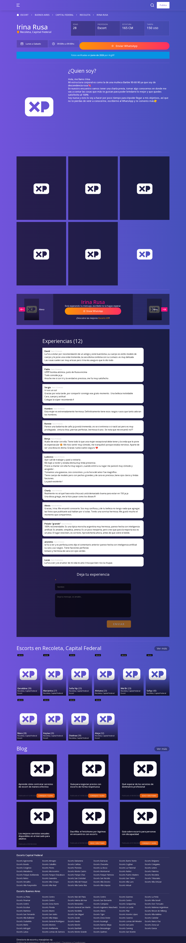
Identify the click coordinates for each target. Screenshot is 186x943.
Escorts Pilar (124, 905)
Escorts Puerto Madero (129, 869)
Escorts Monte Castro (77, 865)
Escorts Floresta (74, 862)
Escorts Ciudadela (24, 915)
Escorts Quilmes (100, 926)
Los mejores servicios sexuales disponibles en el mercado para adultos (40, 829)
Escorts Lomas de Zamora (53, 926)
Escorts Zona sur (152, 919)
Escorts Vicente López (128, 908)
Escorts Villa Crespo (50, 876)
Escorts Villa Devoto (102, 876)
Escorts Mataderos (24, 865)
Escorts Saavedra (49, 872)
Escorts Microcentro (50, 865)
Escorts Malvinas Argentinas (156, 901)
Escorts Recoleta (152, 869)
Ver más (162, 644)
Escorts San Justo (126, 919)
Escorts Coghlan (126, 858)
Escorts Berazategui (102, 922)
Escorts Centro (48, 891)
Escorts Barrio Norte (128, 855)
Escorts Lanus (22, 926)
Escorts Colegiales (152, 858)
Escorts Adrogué (23, 922)
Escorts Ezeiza (151, 922)
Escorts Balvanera (75, 855)
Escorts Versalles (24, 876)
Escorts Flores (48, 862)
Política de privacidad (50, 936)
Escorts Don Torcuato (154, 898)
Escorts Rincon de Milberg (155, 905)
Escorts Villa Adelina (153, 908)
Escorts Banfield (74, 922)
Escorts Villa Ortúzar (153, 876)
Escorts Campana (101, 898)
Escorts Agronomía (25, 855)
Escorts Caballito (49, 858)
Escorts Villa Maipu (50, 912)
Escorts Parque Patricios (104, 869)
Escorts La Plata (23, 891)
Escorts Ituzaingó (101, 915)
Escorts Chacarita (101, 858)
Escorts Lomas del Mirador (130, 915)
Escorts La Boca (100, 862)
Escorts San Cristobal (77, 872)
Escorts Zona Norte (50, 898)
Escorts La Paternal (127, 862)
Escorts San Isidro (49, 908)
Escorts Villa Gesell (152, 894)
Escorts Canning (126, 922)
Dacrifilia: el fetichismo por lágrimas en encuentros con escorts (89, 827)
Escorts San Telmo (127, 872)
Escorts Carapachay (127, 898)
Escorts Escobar (23, 901)
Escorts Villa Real (49, 879)
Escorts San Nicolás (102, 872)
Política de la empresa (27, 936)
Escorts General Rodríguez (53, 915)
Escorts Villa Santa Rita (77, 879)
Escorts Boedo (23, 858)
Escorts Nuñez (125, 865)
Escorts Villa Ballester (25, 912)
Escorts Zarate (74, 912)
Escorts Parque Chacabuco (53, 869)
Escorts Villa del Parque (77, 876)
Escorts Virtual (125, 879)
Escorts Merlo (22, 919)
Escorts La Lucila (126, 901)
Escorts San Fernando (26, 908)
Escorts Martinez (24, 905)
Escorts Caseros (126, 912)
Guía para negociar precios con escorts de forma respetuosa (91, 779)
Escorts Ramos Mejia (102, 919)
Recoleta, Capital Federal (35, 32)
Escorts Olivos (99, 905)
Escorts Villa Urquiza (102, 879)
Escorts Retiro (22, 872)
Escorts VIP (103, 315)
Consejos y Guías (55, 790)
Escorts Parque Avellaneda (28, 869)
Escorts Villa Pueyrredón (27, 879)
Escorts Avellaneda (50, 922)
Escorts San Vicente (127, 926)
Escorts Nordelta (75, 905)
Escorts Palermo (152, 865)
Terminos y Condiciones (73, 936)
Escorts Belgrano (152, 855)
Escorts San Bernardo (103, 894)
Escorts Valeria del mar (77, 894)
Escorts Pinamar (23, 894)
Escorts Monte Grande (77, 926)
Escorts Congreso (24, 862)
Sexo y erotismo (158, 790)
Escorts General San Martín (79, 901)
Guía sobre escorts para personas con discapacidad (141, 827)
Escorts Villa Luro (126, 876)
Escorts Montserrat (102, 865)
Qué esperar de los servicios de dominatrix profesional (143, 779)
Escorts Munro (48, 905)
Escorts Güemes (126, 891)
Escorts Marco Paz (153, 915)
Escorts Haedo (74, 915)
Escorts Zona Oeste (102, 912)
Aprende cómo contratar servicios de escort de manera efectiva (41, 779)
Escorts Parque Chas (76, 869)
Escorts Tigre (99, 908)
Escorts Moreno (49, 919)
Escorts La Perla (151, 891)
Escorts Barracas (101, 855)
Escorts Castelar (151, 912)
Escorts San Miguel (76, 908)
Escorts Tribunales (152, 872)
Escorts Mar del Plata (77, 891)
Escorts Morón (74, 919)
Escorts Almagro (49, 855)
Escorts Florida (48, 901)
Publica (163, 5)
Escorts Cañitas (74, 858)
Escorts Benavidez (75, 898)
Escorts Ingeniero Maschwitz (106, 901)
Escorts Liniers (151, 862)
